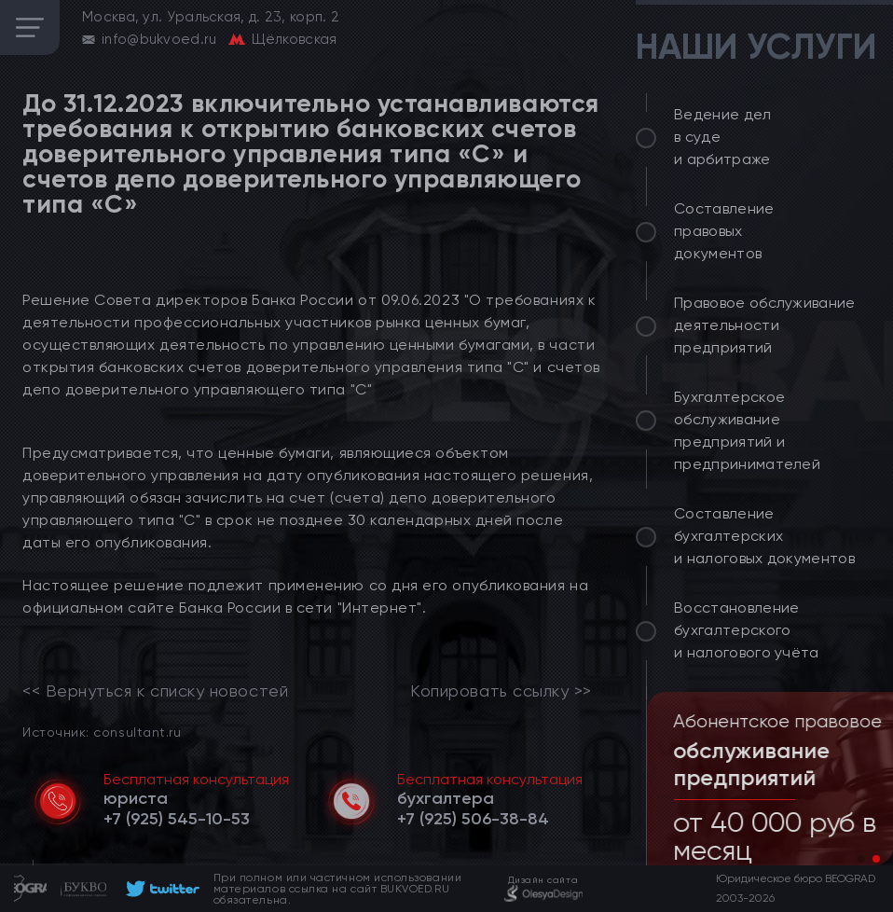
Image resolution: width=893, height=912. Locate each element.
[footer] (159, 888)
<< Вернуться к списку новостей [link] (155, 691)
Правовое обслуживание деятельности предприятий (765, 325)
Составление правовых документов (724, 231)
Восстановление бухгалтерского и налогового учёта (746, 630)
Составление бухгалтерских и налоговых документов (764, 535)
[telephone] (176, 818)
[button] (861, 859)
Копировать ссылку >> (501, 691)
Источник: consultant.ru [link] (101, 732)
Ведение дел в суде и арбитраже (723, 136)
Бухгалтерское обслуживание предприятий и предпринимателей (747, 430)
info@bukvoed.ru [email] (159, 39)
